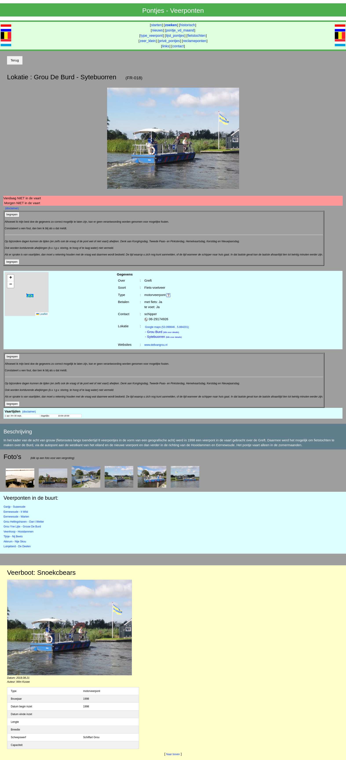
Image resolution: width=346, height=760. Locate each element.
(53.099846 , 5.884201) (167, 327)
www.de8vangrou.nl (155, 344)
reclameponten (194, 41)
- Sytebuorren (163, 336)
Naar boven (173, 754)
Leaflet (42, 314)
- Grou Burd (162, 332)
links (165, 46)
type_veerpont (152, 35)
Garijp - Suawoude (14, 506)
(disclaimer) (12, 208)
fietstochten (197, 35)
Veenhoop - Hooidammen (18, 531)
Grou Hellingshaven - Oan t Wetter (24, 521)
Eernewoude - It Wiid (16, 511)
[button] (30, 295)
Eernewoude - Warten (16, 516)
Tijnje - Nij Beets (13, 536)
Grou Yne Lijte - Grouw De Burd (22, 526)
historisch (187, 25)
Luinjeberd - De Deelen (17, 546)
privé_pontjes (169, 41)
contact (178, 46)
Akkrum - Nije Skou (15, 541)
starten (156, 25)
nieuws (157, 30)
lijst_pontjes (175, 35)
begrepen (12, 214)
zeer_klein (148, 41)
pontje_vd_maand (180, 30)
